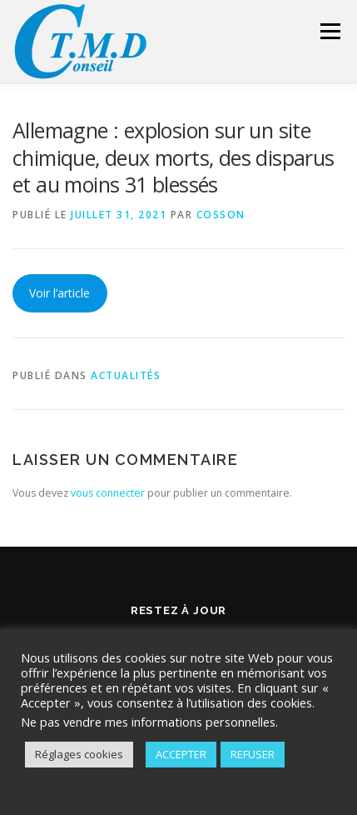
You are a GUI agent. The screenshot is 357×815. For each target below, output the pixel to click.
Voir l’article (59, 293)
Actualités (126, 375)
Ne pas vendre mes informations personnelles (148, 721)
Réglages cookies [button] (79, 754)
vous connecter (108, 493)
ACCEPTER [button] (181, 754)
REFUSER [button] (253, 754)
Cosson (220, 215)
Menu (329, 31)
